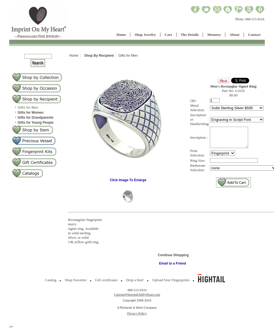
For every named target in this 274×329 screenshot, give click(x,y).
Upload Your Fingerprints (170, 280)
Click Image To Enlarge (128, 178)
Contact (254, 35)
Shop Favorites (76, 280)
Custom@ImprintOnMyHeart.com (137, 294)
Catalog (50, 280)
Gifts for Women (30, 112)
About (234, 35)
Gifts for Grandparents (35, 117)
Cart (168, 35)
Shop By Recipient (99, 56)
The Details (190, 35)
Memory (214, 35)
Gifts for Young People (35, 122)
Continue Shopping (173, 255)
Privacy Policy (137, 313)
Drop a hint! (135, 280)
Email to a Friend (172, 263)
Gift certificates (106, 280)
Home (121, 35)
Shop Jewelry (145, 35)
